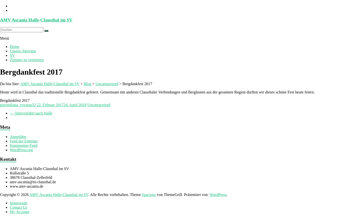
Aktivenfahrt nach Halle (31, 113)
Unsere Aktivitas (23, 51)
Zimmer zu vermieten (27, 60)
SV (12, 55)
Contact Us (18, 207)
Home (14, 47)
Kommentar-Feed (24, 145)
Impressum (18, 203)
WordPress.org (21, 150)
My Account (19, 212)
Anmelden (18, 137)
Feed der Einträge (24, 141)
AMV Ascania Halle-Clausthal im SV (36, 20)
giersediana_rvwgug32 (18, 105)
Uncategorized (98, 105)
